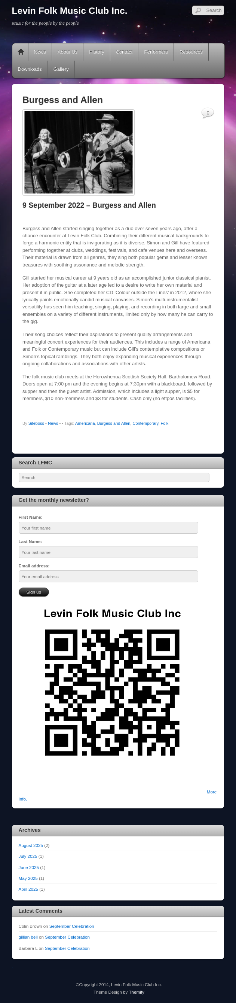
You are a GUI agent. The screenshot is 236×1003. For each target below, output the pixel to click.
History (96, 52)
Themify (136, 992)
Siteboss (36, 423)
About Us (67, 52)
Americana (85, 423)
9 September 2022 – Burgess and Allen (89, 205)
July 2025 (28, 856)
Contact (124, 52)
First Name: (31, 517)
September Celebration (71, 926)
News (40, 52)
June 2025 (29, 867)
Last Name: (30, 541)
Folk (165, 423)
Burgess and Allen (114, 423)
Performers (156, 52)
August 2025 (31, 845)
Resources (191, 52)
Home (21, 52)
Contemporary (145, 423)
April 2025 (29, 889)
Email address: (34, 565)
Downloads (30, 69)
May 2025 (28, 878)
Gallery (61, 69)
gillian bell (28, 937)
